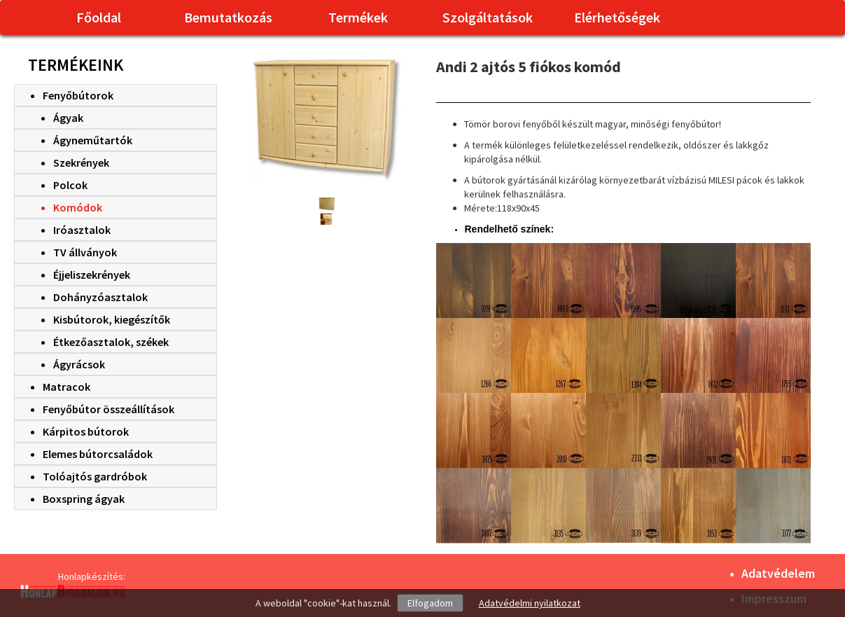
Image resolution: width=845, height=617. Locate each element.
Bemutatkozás (228, 17)
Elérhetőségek (617, 17)
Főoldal (98, 17)
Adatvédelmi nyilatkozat (529, 603)
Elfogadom (430, 603)
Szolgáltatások (487, 17)
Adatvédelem (778, 573)
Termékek (358, 17)
